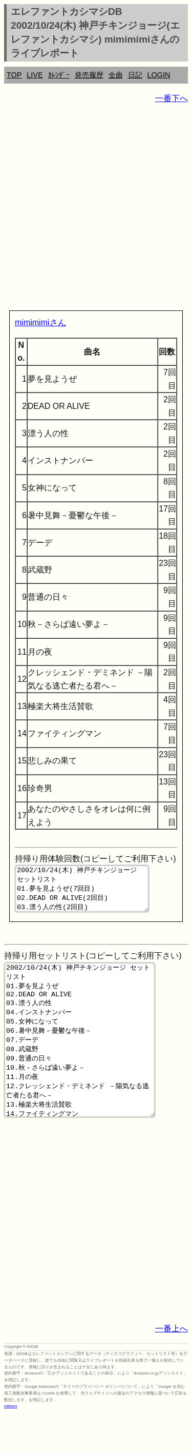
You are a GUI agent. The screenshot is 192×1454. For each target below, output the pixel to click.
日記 (135, 75)
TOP (14, 75)
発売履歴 (89, 75)
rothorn (10, 1446)
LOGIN (158, 75)
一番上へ (171, 1368)
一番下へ (171, 98)
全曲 (116, 75)
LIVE (34, 75)
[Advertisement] (96, 209)
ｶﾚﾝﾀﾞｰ (59, 75)
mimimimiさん (40, 322)
